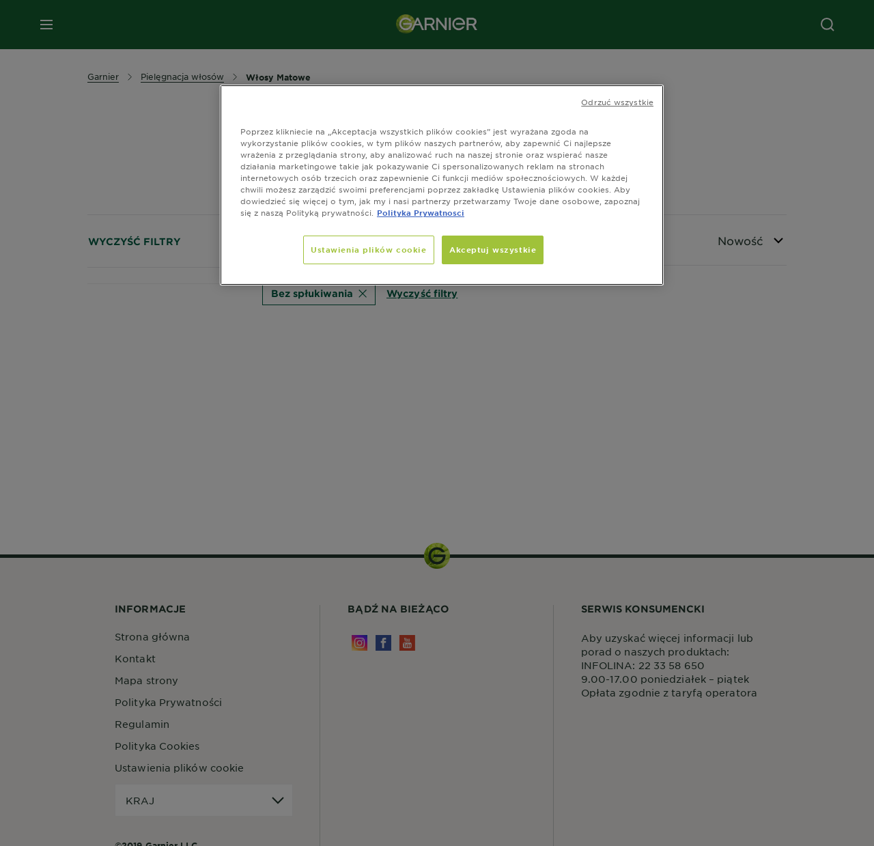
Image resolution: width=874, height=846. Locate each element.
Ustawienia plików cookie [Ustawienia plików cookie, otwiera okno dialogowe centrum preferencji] (369, 249)
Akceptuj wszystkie (492, 249)
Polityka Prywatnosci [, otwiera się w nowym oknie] (420, 212)
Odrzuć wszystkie (617, 102)
